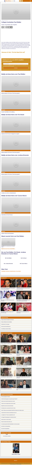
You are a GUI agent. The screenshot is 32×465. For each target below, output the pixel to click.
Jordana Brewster (12, 271)
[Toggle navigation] (30, 1)
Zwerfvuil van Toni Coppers (5, 324)
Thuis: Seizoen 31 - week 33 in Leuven (22, 343)
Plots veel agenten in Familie (5, 396)
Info (14, 463)
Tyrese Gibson (18, 271)
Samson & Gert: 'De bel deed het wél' (13, 52)
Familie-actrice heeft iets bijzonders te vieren (8, 401)
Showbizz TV (3, 278)
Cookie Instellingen (13, 464)
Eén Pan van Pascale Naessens (5, 326)
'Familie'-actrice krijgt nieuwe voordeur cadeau (8, 403)
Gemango (19, 464)
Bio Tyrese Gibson (23, 263)
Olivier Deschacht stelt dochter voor (6, 421)
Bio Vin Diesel (23, 258)
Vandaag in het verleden (6, 432)
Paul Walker (3, 271)
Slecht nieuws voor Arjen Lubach (6, 419)
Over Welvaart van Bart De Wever (6, 328)
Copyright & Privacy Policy (19, 463)
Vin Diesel (7, 271)
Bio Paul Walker (8, 258)
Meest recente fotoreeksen (6, 333)
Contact (15, 460)
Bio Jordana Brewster (8, 263)
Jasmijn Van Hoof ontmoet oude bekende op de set (8, 412)
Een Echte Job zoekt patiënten (5, 426)
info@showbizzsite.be (26, 463)
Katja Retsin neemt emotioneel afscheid (7, 405)
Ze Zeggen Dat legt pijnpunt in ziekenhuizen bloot (8, 417)
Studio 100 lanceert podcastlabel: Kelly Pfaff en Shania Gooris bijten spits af (12, 410)
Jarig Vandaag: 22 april (6, 441)
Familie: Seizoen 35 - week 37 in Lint (6, 343)
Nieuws (3, 91)
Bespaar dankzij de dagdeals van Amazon (7, 319)
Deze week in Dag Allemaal (5, 428)
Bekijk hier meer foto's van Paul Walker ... (8, 248)
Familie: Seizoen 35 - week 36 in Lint (6, 354)
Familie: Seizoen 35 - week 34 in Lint (6, 388)
